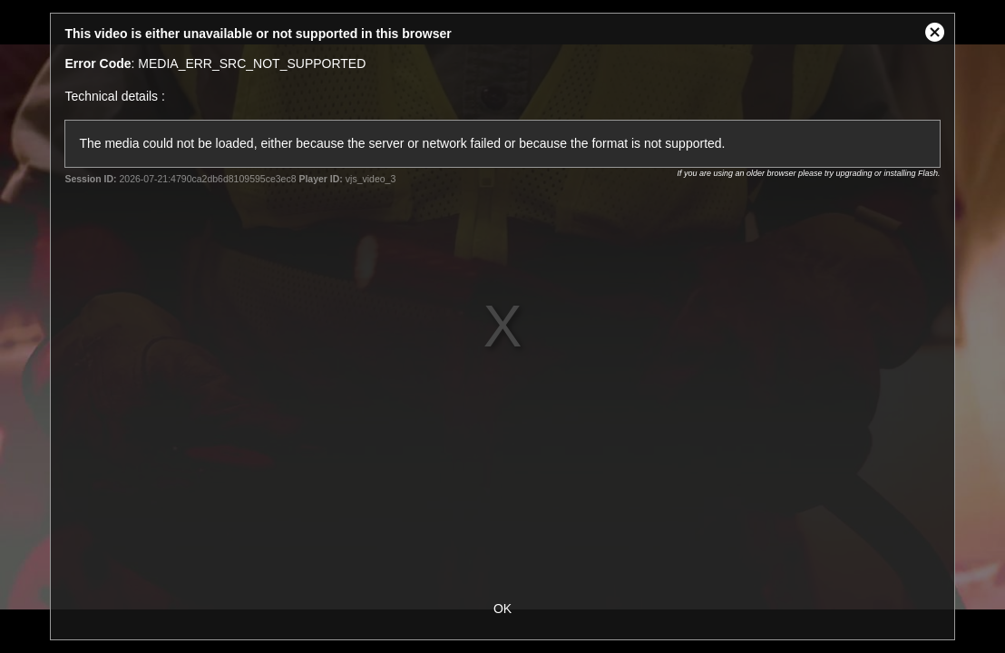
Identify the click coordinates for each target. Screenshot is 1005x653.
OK (502, 608)
